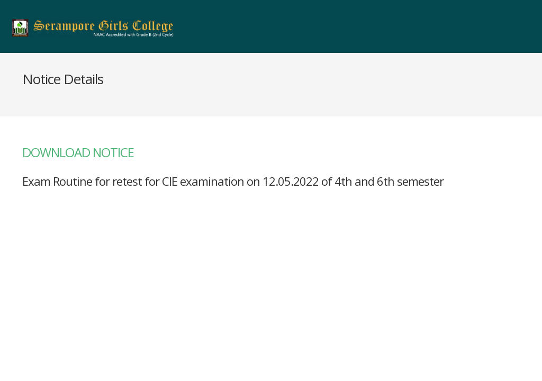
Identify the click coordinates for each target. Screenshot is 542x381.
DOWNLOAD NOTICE (78, 152)
